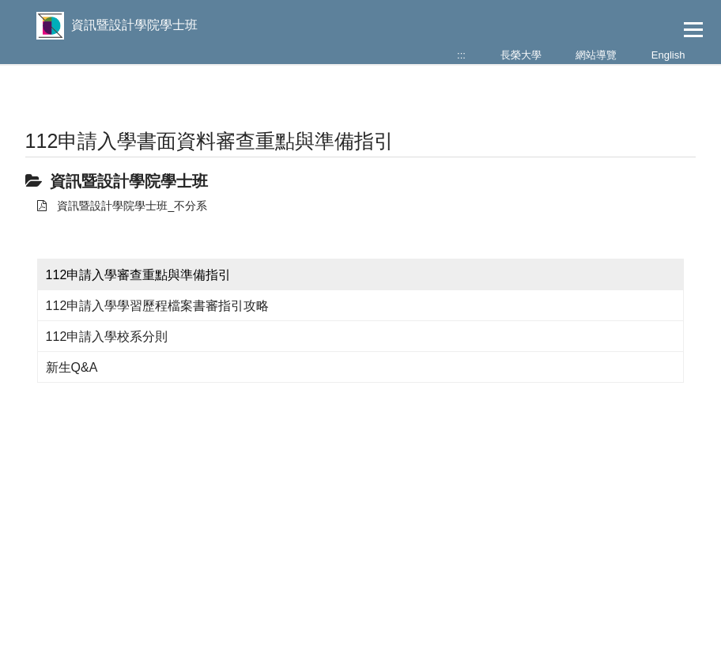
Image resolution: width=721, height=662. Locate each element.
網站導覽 (596, 55)
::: (461, 55)
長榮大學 (521, 55)
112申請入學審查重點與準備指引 (139, 275)
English (668, 55)
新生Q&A (72, 367)
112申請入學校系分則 (107, 336)
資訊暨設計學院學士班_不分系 (122, 205)
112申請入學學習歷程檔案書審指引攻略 (158, 305)
